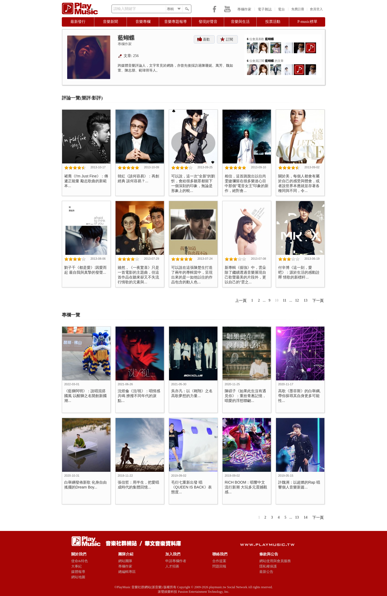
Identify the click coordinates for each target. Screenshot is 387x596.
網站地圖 (78, 577)
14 (305, 517)
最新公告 (266, 572)
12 (297, 300)
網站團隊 (125, 561)
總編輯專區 (127, 572)
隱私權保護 (268, 566)
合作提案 (219, 561)
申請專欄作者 (175, 561)
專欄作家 (244, 9)
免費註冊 (297, 9)
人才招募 (172, 566)
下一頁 (318, 301)
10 (276, 300)
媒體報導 (78, 572)
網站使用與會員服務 (275, 561)
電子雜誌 (265, 9)
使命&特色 (79, 561)
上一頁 (240, 301)
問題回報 (219, 566)
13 (305, 300)
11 (284, 300)
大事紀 (76, 566)
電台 (281, 9)
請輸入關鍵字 (124, 9)
